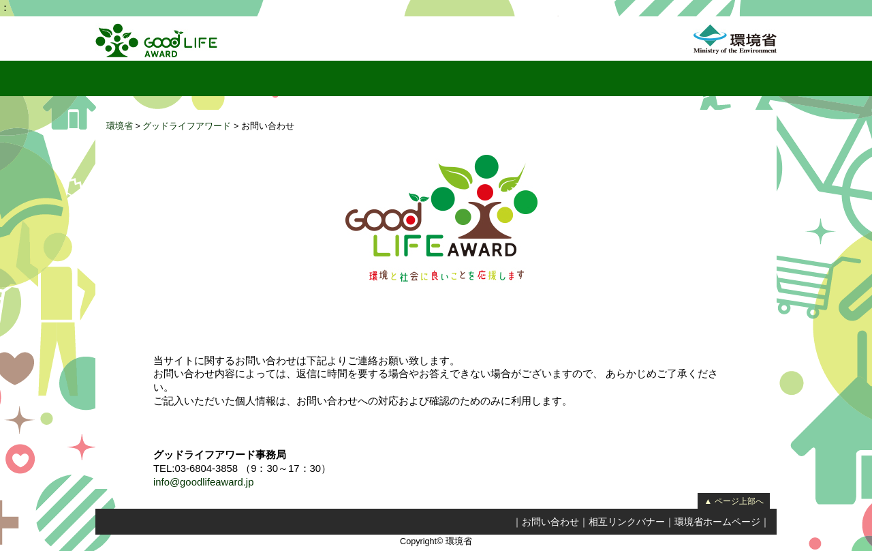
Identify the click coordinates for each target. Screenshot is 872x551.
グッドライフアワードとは (202, 78)
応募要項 (717, 78)
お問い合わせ (550, 521)
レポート (360, 78)
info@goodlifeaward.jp (203, 482)
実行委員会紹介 (514, 78)
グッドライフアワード (186, 126)
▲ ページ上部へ (733, 501)
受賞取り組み (646, 78)
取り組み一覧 (428, 78)
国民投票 (303, 78)
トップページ (113, 78)
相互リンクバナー (627, 521)
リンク (583, 78)
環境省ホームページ (717, 521)
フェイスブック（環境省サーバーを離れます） (764, 78)
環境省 (119, 126)
